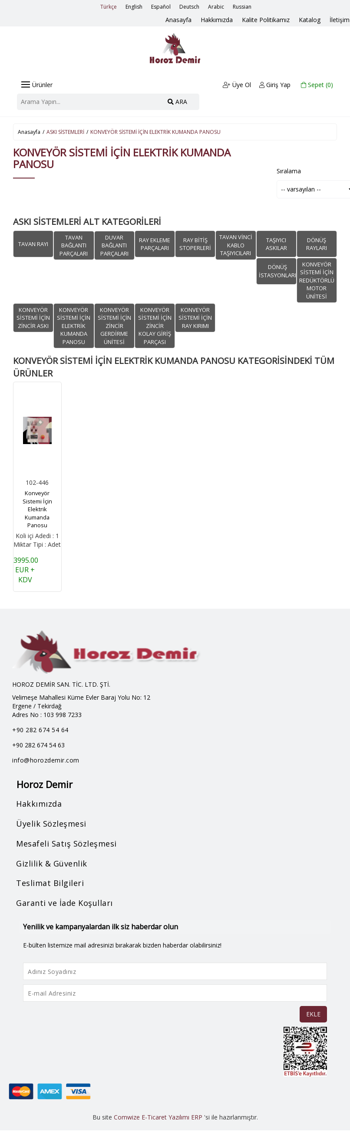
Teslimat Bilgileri (50, 883)
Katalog (310, 20)
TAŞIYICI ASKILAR (276, 244)
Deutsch (189, 6)
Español (161, 6)
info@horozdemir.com (45, 760)
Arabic (216, 6)
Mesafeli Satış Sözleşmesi (67, 843)
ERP (196, 1117)
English (133, 6)
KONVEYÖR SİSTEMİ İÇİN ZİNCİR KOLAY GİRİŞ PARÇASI (155, 325)
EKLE (313, 1014)
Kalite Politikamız (267, 20)
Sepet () (317, 85)
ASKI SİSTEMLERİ (65, 132)
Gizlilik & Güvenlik (52, 863)
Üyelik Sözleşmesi (52, 823)
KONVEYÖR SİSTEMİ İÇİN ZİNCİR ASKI (33, 317)
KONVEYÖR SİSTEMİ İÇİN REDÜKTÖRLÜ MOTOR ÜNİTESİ (316, 280)
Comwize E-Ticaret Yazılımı (151, 1117)
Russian (242, 6)
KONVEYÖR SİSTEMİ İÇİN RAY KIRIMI (195, 317)
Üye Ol (237, 85)
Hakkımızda (218, 20)
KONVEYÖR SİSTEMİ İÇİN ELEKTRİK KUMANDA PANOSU (155, 132)
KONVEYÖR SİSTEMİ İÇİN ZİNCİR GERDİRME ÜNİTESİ (114, 325)
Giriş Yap (275, 85)
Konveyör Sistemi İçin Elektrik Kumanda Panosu (37, 509)
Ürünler (37, 85)
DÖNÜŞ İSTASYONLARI (277, 271)
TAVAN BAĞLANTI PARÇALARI (73, 245)
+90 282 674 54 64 (40, 730)
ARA (177, 101)
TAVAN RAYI (33, 243)
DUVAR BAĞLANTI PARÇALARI (114, 245)
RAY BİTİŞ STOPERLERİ (195, 244)
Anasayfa (181, 20)
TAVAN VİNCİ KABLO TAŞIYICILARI (235, 245)
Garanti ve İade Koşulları (65, 903)
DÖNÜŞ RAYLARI (316, 244)
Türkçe (108, 6)
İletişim (340, 20)
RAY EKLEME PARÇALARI (154, 244)
